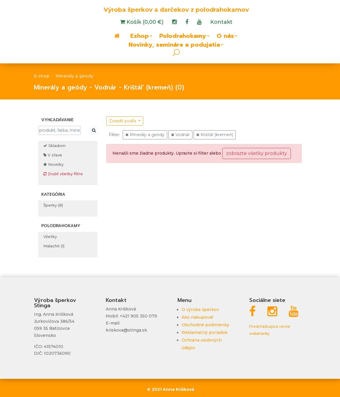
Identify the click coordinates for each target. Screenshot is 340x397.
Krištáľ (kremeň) (214, 134)
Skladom (54, 145)
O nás (225, 37)
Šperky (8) (53, 205)
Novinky (53, 164)
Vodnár (180, 134)
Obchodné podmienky (205, 324)
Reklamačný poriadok (205, 332)
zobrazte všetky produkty (256, 153)
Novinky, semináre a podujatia (174, 46)
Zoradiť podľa (123, 121)
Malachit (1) (53, 246)
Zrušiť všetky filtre (63, 173)
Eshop (139, 37)
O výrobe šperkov (200, 309)
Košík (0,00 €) (144, 22)
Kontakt (221, 22)
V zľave (52, 155)
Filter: (114, 134)
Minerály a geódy (74, 76)
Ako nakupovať (197, 317)
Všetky (50, 236)
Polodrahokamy (182, 37)
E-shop (41, 76)
